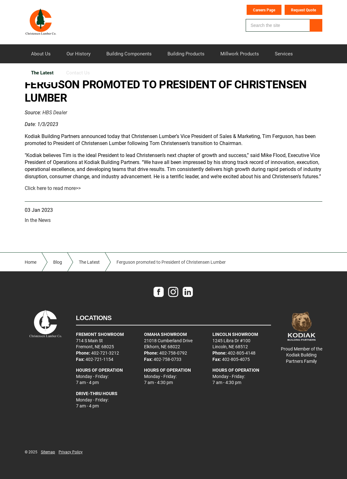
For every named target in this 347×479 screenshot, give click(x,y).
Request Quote (303, 9)
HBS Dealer (54, 112)
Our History (78, 53)
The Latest (42, 72)
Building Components (129, 53)
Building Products (186, 53)
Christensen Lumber (41, 22)
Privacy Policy (71, 451)
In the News (38, 220)
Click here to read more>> (53, 188)
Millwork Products (239, 53)
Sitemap (48, 451)
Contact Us (78, 72)
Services (284, 53)
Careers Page (264, 9)
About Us (41, 53)
